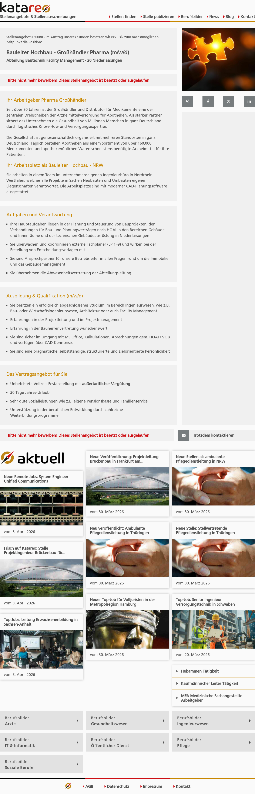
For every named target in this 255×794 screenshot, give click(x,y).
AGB (87, 786)
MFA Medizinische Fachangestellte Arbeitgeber (209, 698)
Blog (229, 16)
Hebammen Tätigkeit (197, 671)
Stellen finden (123, 16)
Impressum (151, 786)
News (213, 16)
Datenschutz (116, 786)
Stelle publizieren (158, 16)
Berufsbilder (191, 16)
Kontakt (247, 16)
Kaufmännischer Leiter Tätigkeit (207, 683)
